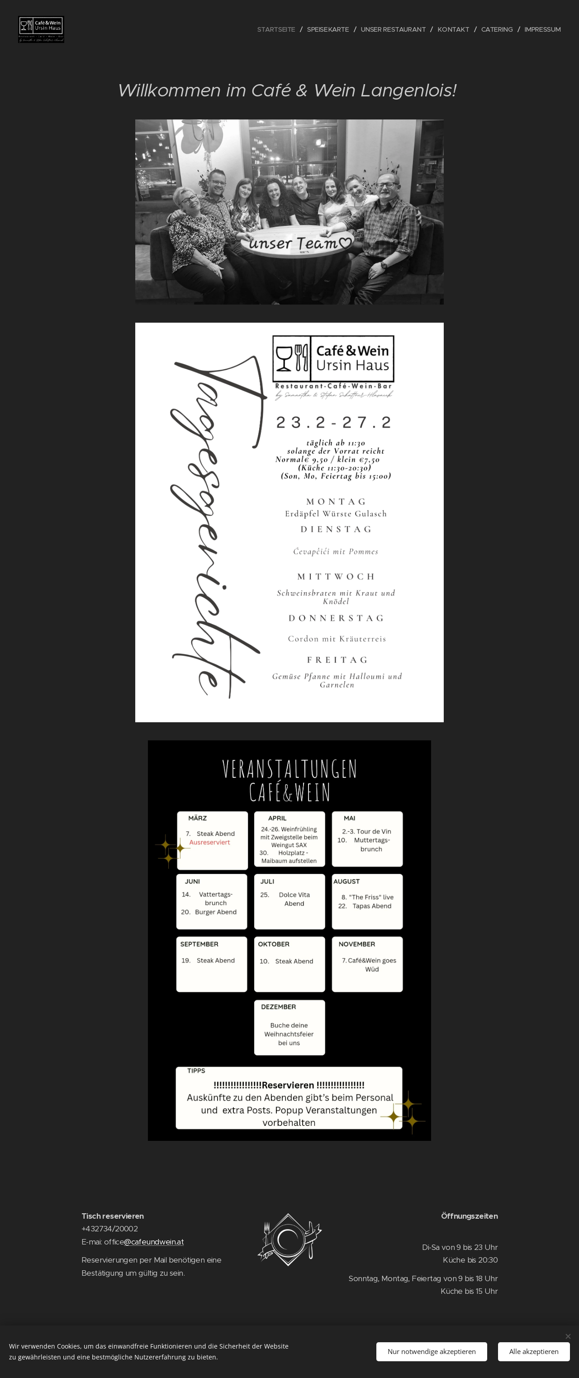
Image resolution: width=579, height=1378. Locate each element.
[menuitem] (269, 29)
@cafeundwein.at (154, 1241)
